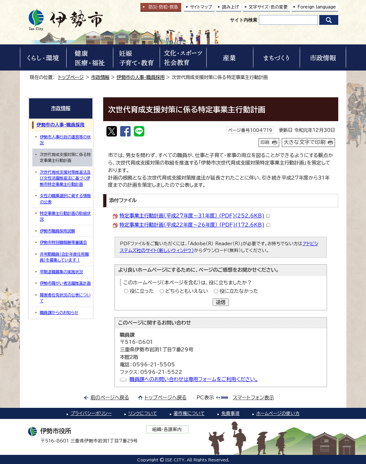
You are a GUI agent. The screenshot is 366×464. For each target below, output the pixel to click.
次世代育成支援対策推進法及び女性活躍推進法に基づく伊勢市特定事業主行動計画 (65, 178)
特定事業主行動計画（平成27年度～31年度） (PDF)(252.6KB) (194, 215)
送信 (221, 302)
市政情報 (100, 77)
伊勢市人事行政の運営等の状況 (65, 140)
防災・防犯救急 (163, 7)
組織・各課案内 (167, 429)
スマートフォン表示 (253, 397)
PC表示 (205, 397)
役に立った (142, 291)
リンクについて (142, 413)
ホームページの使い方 (278, 413)
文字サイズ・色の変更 (268, 7)
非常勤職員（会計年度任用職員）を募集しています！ (64, 257)
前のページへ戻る (109, 397)
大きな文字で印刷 (305, 142)
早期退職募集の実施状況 (61, 272)
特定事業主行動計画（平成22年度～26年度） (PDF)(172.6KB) (194, 224)
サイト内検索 (243, 20)
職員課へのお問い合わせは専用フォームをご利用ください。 (194, 379)
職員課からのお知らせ (59, 312)
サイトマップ (201, 7)
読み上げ (230, 7)
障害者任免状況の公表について (65, 298)
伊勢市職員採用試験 (57, 231)
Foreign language (316, 7)
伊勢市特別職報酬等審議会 (63, 242)
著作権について (189, 413)
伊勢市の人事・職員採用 (141, 77)
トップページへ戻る (166, 397)
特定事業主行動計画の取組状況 (65, 216)
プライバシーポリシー (91, 413)
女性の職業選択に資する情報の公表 (65, 198)
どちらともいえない (186, 291)
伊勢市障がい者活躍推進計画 (65, 283)
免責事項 (230, 413)
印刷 (265, 142)
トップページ (71, 77)
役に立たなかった (238, 291)
